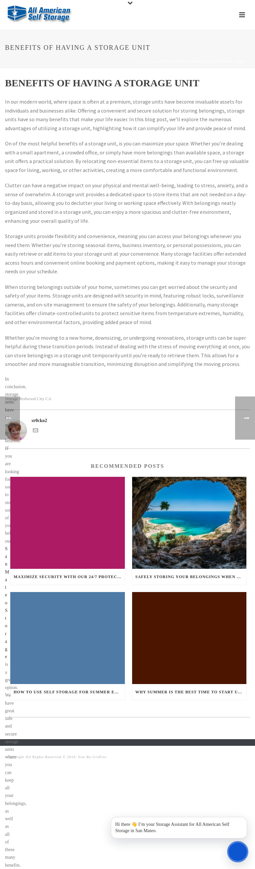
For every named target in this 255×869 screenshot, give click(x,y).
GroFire (100, 757)
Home (144, 61)
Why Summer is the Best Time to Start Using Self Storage (191, 692)
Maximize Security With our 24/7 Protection (69, 576)
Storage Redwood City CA (28, 398)
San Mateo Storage (7, 602)
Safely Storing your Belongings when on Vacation (191, 576)
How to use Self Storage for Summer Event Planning (69, 692)
